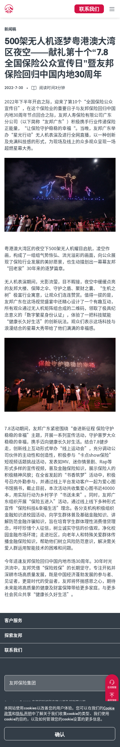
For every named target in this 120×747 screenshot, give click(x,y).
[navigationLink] (8, 8)
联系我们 (13, 650)
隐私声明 (23, 713)
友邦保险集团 (22, 683)
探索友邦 (13, 635)
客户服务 (13, 620)
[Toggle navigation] (112, 8)
